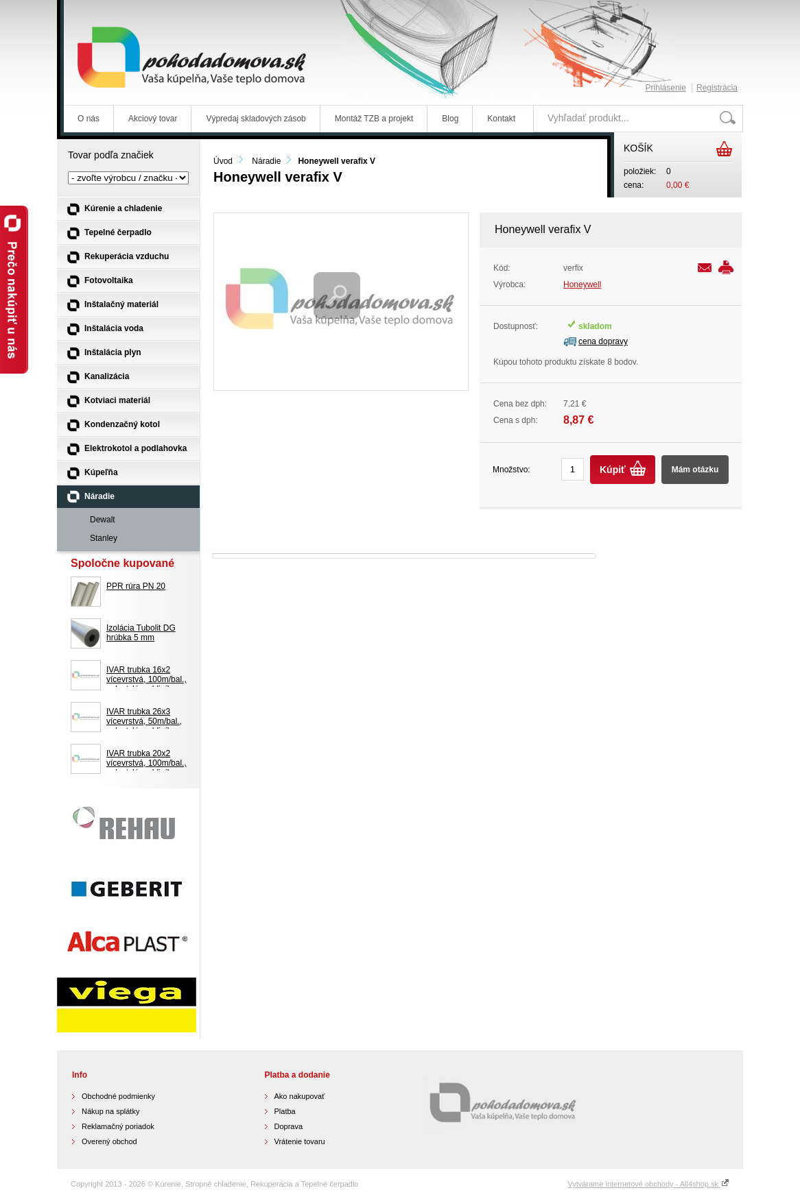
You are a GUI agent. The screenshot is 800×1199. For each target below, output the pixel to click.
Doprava (288, 1126)
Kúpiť (613, 469)
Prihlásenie (666, 88)
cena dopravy (603, 341)
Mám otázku (695, 469)
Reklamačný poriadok (118, 1126)
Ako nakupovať (299, 1096)
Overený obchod (109, 1141)
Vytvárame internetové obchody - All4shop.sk (648, 1184)
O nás (88, 118)
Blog (450, 118)
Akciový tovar (152, 118)
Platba (285, 1111)
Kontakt (501, 118)
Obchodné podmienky (118, 1096)
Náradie (266, 161)
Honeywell (582, 284)
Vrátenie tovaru (299, 1141)
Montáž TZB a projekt (374, 118)
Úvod (223, 161)
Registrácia (717, 88)
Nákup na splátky (110, 1111)
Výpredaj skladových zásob (255, 118)
